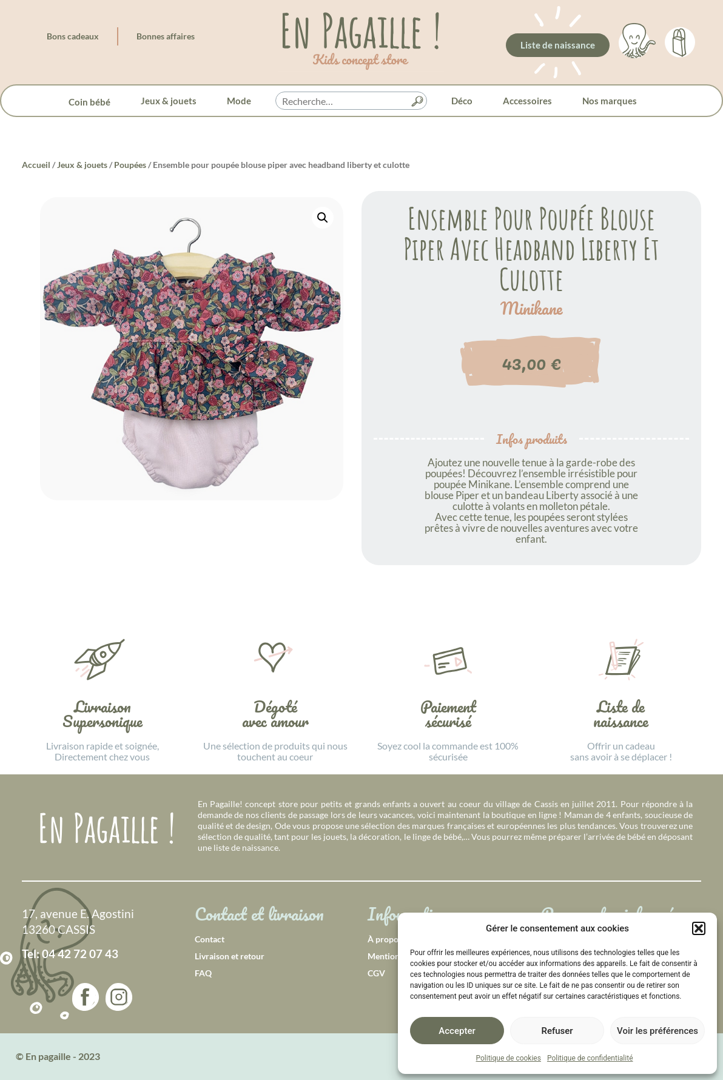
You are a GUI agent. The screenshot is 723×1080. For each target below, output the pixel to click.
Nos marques (609, 100)
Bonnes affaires (165, 36)
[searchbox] (351, 101)
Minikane (531, 308)
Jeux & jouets (169, 100)
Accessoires (527, 100)
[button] (699, 928)
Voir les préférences (657, 1030)
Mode (239, 100)
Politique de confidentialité (590, 1058)
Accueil (36, 164)
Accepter (457, 1030)
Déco (461, 100)
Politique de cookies (508, 1058)
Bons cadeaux (73, 36)
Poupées (130, 164)
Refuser (557, 1030)
